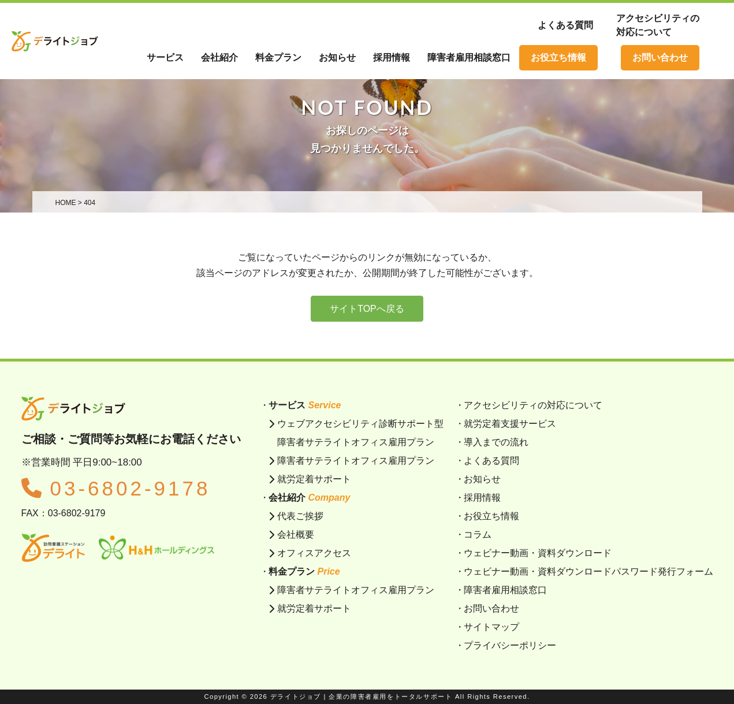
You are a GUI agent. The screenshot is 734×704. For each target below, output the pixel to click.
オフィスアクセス (314, 553)
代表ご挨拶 (300, 516)
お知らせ (482, 479)
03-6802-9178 (116, 488)
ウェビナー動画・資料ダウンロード (538, 553)
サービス (165, 57)
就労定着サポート (314, 479)
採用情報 (482, 497)
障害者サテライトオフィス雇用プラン (355, 460)
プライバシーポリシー (510, 645)
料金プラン (278, 57)
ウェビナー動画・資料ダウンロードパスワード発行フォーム (588, 571)
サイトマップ (491, 627)
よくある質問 (565, 25)
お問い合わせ (660, 57)
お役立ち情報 (558, 57)
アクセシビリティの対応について (533, 405)
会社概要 (295, 534)
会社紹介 (219, 57)
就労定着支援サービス (510, 424)
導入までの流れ (496, 442)
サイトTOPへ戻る (367, 309)
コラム (477, 534)
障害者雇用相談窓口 (505, 590)
